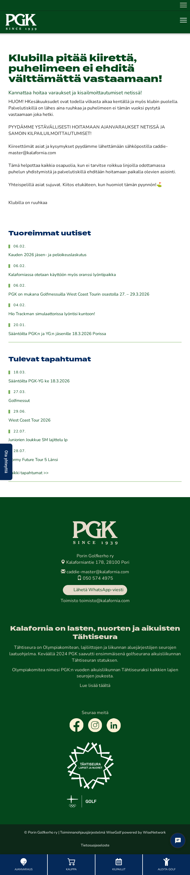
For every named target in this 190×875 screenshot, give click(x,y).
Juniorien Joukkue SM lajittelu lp (38, 440)
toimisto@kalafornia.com (104, 601)
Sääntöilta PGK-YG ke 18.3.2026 (39, 381)
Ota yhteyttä (6, 461)
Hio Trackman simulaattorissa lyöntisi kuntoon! (51, 314)
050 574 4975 (95, 578)
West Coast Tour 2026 (29, 420)
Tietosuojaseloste (95, 845)
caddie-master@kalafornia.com (95, 572)
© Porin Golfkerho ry (41, 832)
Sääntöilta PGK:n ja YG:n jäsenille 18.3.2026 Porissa (57, 334)
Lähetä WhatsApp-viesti (98, 590)
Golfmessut (19, 401)
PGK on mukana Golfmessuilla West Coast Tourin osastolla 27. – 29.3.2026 (78, 295)
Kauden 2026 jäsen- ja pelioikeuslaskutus (47, 255)
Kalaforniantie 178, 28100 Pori (95, 562)
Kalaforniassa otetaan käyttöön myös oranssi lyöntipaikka (62, 275)
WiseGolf (113, 832)
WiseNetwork (154, 832)
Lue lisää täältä (95, 686)
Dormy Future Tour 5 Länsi (33, 460)
